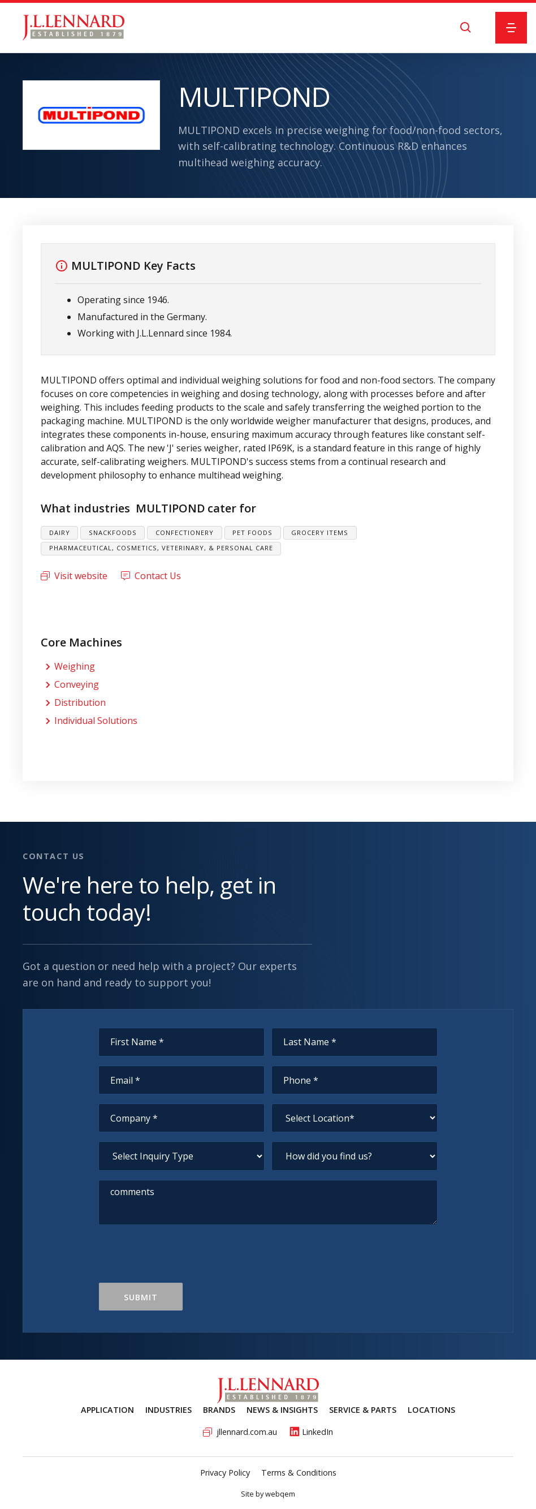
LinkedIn (317, 1431)
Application (107, 1409)
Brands (219, 1409)
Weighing (74, 666)
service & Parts (362, 1409)
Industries (168, 1409)
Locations (431, 1409)
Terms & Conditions (298, 1472)
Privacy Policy (225, 1472)
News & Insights (282, 1409)
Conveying (76, 684)
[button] (511, 28)
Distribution (80, 702)
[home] (73, 27)
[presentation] (184, 1260)
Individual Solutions (95, 720)
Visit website (80, 576)
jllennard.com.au (247, 1431)
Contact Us (158, 576)
